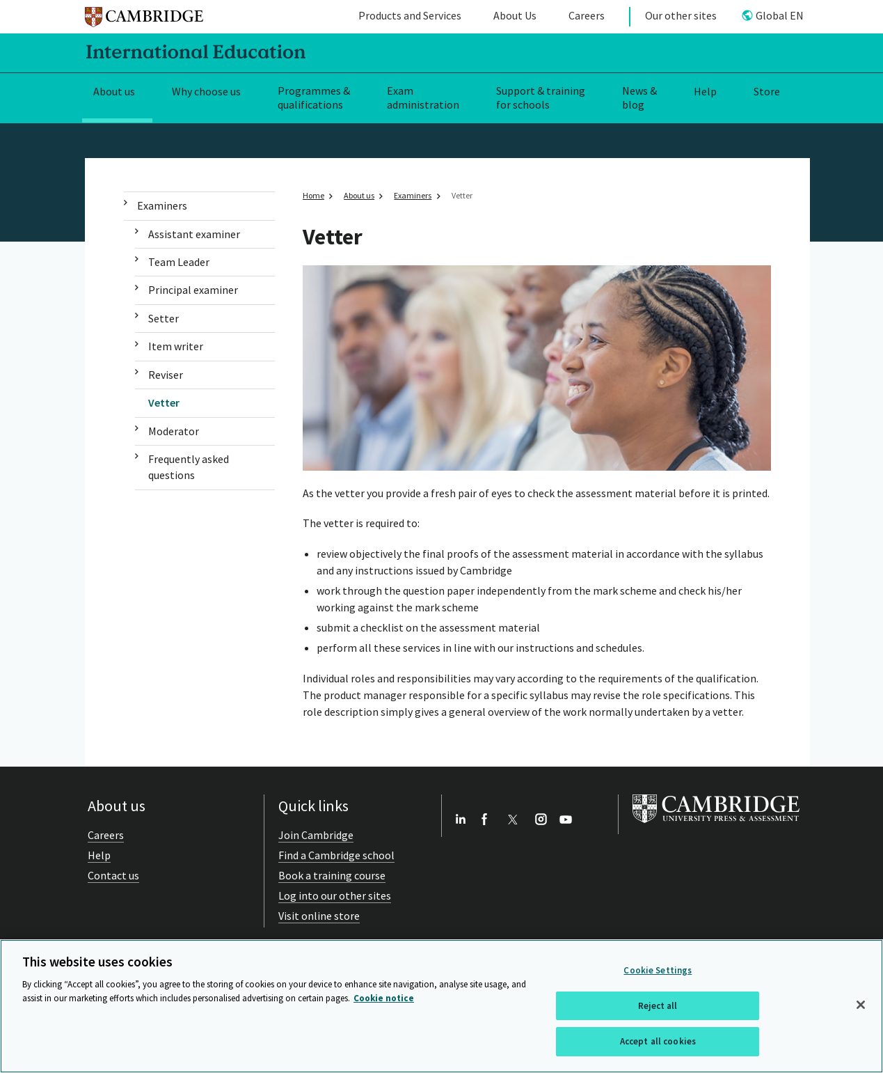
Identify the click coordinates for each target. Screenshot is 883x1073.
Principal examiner (193, 290)
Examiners (162, 205)
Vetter (164, 402)
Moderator (173, 431)
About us (114, 91)
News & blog (639, 98)
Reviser (165, 375)
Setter (163, 318)
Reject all (657, 1006)
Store (767, 91)
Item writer (175, 346)
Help (705, 91)
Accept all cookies (658, 1041)
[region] (441, 1006)
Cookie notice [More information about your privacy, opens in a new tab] (383, 998)
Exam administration (423, 98)
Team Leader (178, 262)
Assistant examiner (194, 234)
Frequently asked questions (188, 467)
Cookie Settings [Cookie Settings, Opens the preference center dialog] (657, 970)
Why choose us (206, 91)
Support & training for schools (540, 98)
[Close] (860, 1004)
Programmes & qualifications (314, 98)
